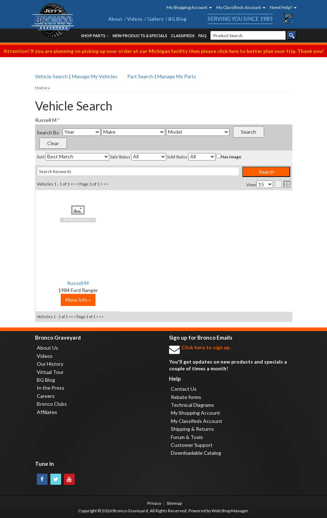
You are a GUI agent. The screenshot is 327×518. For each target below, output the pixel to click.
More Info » (78, 300)
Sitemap (174, 503)
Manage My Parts (176, 76)
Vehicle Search (51, 76)
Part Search (140, 76)
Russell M (78, 283)
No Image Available (78, 213)
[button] (186, 7)
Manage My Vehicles (95, 76)
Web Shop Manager (230, 510)
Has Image (228, 156)
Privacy (154, 503)
